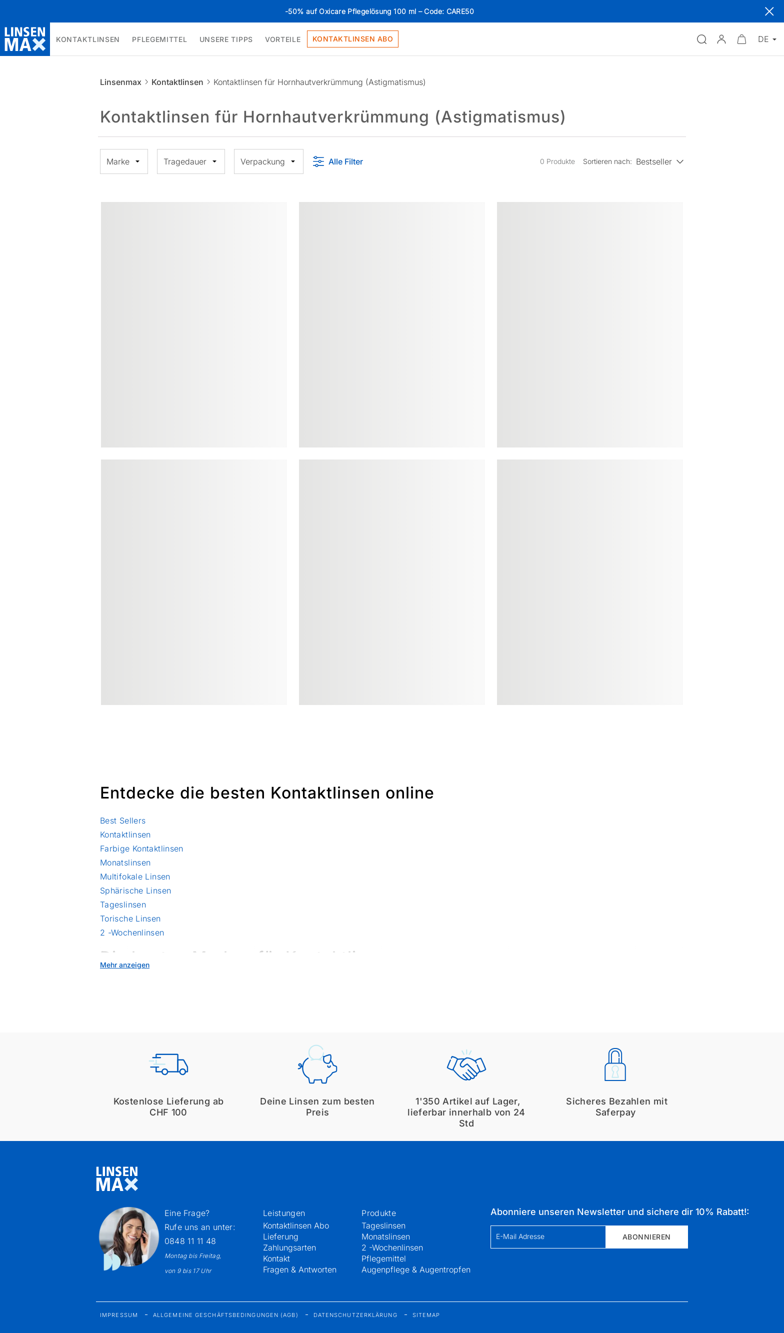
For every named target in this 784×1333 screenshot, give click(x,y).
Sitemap (426, 1315)
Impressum (119, 1315)
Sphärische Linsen (135, 891)
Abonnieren (646, 1236)
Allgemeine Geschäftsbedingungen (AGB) (225, 1315)
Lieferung (280, 1237)
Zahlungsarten (289, 1247)
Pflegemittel (384, 1259)
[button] (722, 39)
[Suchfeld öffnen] (702, 39)
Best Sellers (123, 821)
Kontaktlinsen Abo (296, 1225)
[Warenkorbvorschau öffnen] (742, 39)
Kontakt (276, 1259)
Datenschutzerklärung (356, 1315)
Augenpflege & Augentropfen (416, 1269)
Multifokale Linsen (135, 877)
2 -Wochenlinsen (132, 933)
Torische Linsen (130, 919)
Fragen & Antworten (299, 1269)
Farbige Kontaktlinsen (142, 849)
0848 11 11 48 (190, 1241)
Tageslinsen (123, 905)
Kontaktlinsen (178, 82)
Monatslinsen (125, 863)
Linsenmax (121, 82)
